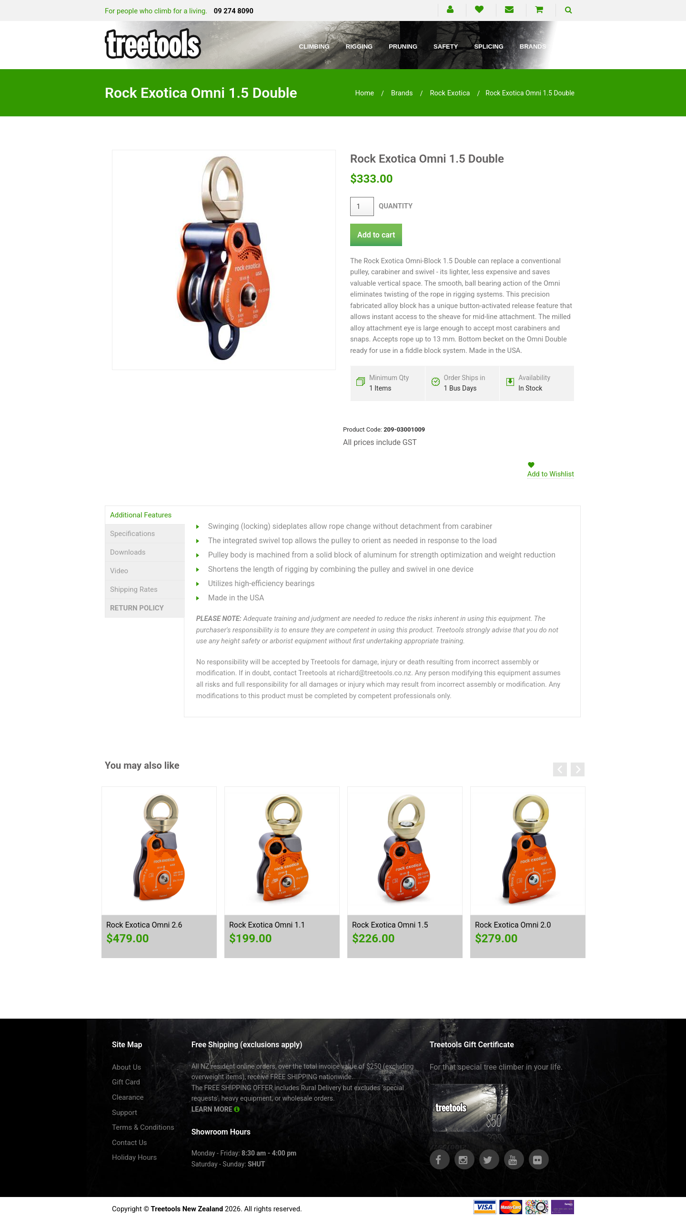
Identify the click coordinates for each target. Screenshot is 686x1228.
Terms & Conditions (143, 1127)
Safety (446, 46)
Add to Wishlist (550, 474)
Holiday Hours (134, 1157)
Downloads (128, 552)
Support (124, 1112)
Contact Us (129, 1142)
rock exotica (450, 93)
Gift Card (126, 1082)
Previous (560, 769)
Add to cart (376, 234)
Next (578, 769)
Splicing (488, 46)
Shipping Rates (134, 589)
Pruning (403, 46)
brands (402, 93)
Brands (533, 46)
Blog (571, 46)
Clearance (128, 1097)
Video (119, 571)
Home (364, 93)
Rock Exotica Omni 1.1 (267, 924)
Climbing (314, 46)
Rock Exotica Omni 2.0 (513, 924)
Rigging (359, 46)
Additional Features (141, 515)
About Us (126, 1067)
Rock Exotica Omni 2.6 (144, 924)
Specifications (132, 533)
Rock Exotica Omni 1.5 (390, 924)
